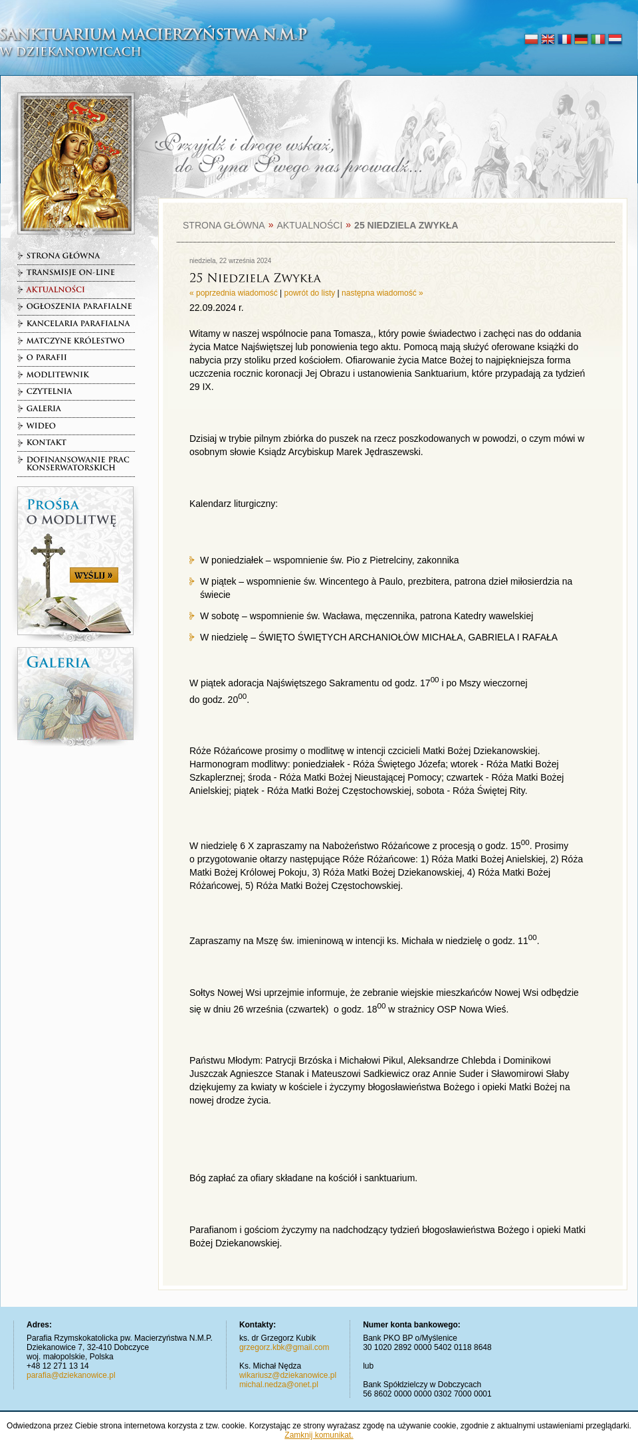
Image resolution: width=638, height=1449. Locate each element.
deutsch (581, 40)
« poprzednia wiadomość (233, 293)
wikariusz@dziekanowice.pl (287, 1375)
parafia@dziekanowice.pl (71, 1375)
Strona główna (224, 225)
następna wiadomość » (382, 293)
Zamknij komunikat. (318, 1435)
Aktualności (309, 225)
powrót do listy (310, 293)
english (548, 40)
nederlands (614, 40)
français (564, 40)
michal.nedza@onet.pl (278, 1384)
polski (531, 40)
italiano (597, 40)
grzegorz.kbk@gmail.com (284, 1347)
